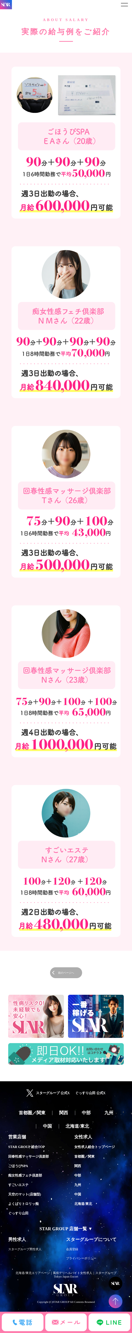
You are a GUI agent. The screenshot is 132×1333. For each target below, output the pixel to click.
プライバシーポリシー (81, 1258)
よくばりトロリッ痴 (23, 1204)
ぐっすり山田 (18, 1213)
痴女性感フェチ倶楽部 (25, 1175)
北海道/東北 (83, 1204)
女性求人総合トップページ (94, 1147)
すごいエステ (18, 1185)
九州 (77, 1185)
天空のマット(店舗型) (24, 1194)
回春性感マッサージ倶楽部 (28, 1156)
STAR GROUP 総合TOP (26, 1147)
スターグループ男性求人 (25, 1249)
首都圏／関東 (84, 1156)
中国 (77, 1194)
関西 (77, 1166)
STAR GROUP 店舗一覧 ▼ (66, 1228)
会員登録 (72, 1249)
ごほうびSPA (18, 1166)
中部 (77, 1175)
